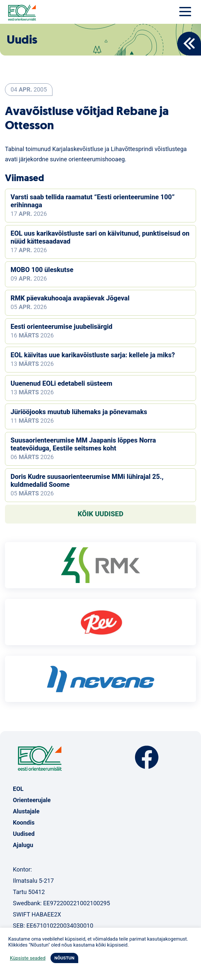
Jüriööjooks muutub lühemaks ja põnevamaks (79, 412)
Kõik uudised (100, 514)
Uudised (24, 833)
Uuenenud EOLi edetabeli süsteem (61, 383)
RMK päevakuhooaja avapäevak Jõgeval (70, 298)
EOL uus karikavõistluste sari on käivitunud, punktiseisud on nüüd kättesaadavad (100, 237)
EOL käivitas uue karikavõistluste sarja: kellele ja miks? (93, 355)
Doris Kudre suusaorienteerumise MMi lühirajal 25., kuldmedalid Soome (87, 480)
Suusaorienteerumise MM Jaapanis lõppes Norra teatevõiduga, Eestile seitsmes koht (83, 444)
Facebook (146, 757)
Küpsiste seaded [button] (28, 958)
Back (189, 44)
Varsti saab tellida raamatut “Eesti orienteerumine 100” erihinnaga (93, 201)
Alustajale (26, 811)
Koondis (24, 822)
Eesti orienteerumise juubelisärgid (62, 327)
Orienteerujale (32, 800)
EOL (18, 788)
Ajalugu (23, 844)
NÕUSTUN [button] (64, 957)
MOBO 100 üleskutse (42, 270)
